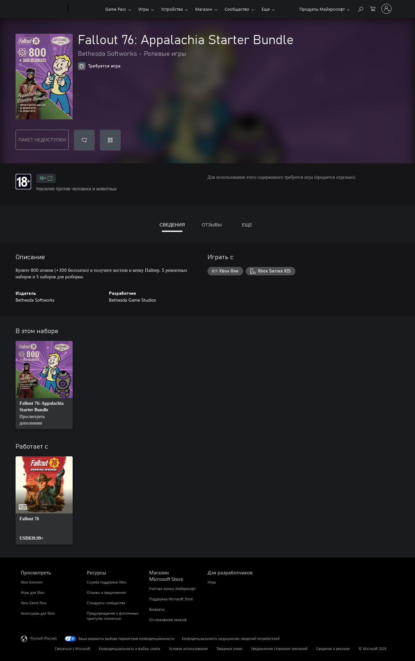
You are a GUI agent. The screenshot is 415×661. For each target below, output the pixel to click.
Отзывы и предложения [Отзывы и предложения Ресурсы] (106, 592)
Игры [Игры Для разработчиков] (212, 582)
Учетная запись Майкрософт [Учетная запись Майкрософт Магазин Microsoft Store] (172, 588)
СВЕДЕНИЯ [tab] (172, 225)
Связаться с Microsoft (72, 648)
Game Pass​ (115, 9)
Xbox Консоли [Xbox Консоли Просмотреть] (31, 582)
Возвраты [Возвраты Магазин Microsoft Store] (157, 609)
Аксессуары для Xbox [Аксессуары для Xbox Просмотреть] (38, 613)
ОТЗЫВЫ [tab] (212, 225)
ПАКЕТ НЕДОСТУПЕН (42, 140)
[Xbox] (86, 9)
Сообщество (237, 9)
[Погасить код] (110, 140)
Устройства (172, 9)
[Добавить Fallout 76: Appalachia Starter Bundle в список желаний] (84, 140)
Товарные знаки (229, 648)
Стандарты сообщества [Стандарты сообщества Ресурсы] (106, 603)
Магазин (203, 9)
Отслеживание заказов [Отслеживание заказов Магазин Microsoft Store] (168, 620)
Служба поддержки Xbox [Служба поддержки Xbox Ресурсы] (106, 582)
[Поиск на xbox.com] (360, 8)
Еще (266, 9)
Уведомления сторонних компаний (279, 648)
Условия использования (188, 648)
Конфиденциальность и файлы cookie (129, 648)
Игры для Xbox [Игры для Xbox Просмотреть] (32, 592)
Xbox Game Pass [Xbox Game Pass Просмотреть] (34, 603)
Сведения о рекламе (333, 648)
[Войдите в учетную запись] (386, 9)
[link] (44, 385)
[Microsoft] (43, 9)
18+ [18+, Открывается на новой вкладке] (46, 178)
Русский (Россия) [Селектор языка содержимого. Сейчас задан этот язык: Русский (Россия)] (43, 638)
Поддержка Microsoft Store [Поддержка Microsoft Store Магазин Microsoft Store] (171, 599)
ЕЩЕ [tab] (247, 225)
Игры (143, 9)
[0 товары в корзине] (372, 8)
